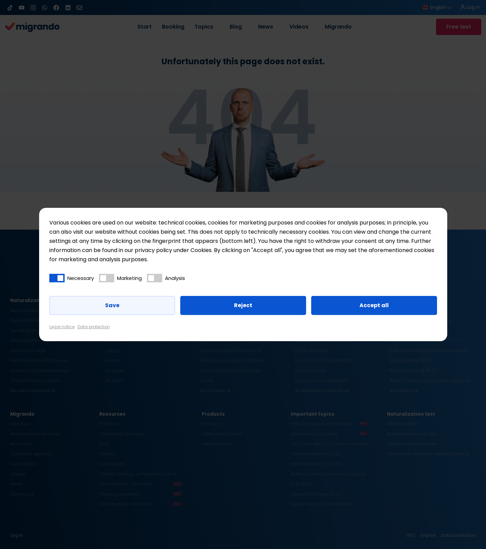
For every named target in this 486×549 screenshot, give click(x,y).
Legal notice (61, 327)
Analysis (175, 278)
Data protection (94, 327)
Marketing (129, 278)
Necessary (80, 278)
